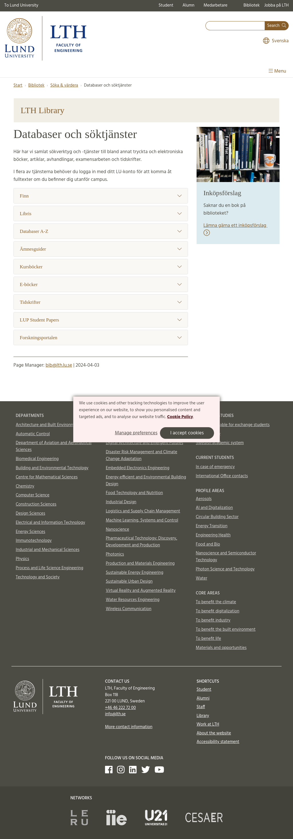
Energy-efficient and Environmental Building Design (146, 481)
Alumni (203, 698)
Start (17, 85)
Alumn (189, 5)
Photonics (115, 554)
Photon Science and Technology (225, 569)
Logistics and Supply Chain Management (143, 511)
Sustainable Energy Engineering (134, 572)
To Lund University (21, 5)
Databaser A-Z (101, 231)
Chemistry (25, 486)
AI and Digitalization (214, 507)
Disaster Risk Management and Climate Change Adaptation (141, 455)
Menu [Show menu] (277, 71)
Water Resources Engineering (133, 599)
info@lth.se (115, 714)
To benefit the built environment (226, 629)
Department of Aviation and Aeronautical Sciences (54, 446)
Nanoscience (117, 529)
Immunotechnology (34, 540)
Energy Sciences (30, 531)
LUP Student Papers (101, 320)
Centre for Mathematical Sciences (47, 477)
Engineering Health (213, 535)
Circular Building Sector (217, 517)
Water (201, 578)
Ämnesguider (101, 249)
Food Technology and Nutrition (134, 493)
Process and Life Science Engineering (49, 568)
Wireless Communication (128, 609)
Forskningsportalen (101, 337)
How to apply (208, 434)
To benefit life (208, 638)
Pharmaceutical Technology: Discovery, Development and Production (141, 542)
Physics (22, 559)
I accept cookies (187, 433)
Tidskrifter (101, 302)
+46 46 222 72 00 (120, 707)
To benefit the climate (216, 602)
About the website (214, 733)
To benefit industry (213, 620)
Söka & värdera (64, 85)
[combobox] (235, 26)
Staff (201, 707)
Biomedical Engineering (37, 459)
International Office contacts (222, 476)
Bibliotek (251, 5)
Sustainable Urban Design (129, 581)
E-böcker (101, 284)
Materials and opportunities (221, 647)
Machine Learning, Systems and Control (142, 520)
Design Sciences (30, 513)
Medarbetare (215, 5)
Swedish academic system (220, 443)
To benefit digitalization (217, 611)
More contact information (129, 727)
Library (203, 715)
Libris (101, 213)
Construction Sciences (36, 504)
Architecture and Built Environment (48, 425)
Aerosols (203, 499)
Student (166, 5)
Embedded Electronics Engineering (137, 468)
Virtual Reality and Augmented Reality (141, 590)
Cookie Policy (180, 416)
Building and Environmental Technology (52, 468)
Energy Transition (211, 526)
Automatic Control (33, 434)
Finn (101, 196)
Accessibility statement (218, 741)
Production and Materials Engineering (140, 563)
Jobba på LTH (276, 5)
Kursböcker (101, 267)
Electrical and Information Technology (50, 522)
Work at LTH (208, 724)
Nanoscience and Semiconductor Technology (226, 557)
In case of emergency (215, 467)
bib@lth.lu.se (58, 365)
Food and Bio (208, 544)
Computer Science (33, 495)
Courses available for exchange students (233, 425)
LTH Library (42, 110)
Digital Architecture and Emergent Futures (144, 443)
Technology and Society (38, 577)
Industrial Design (121, 502)
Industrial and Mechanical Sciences (48, 549)
